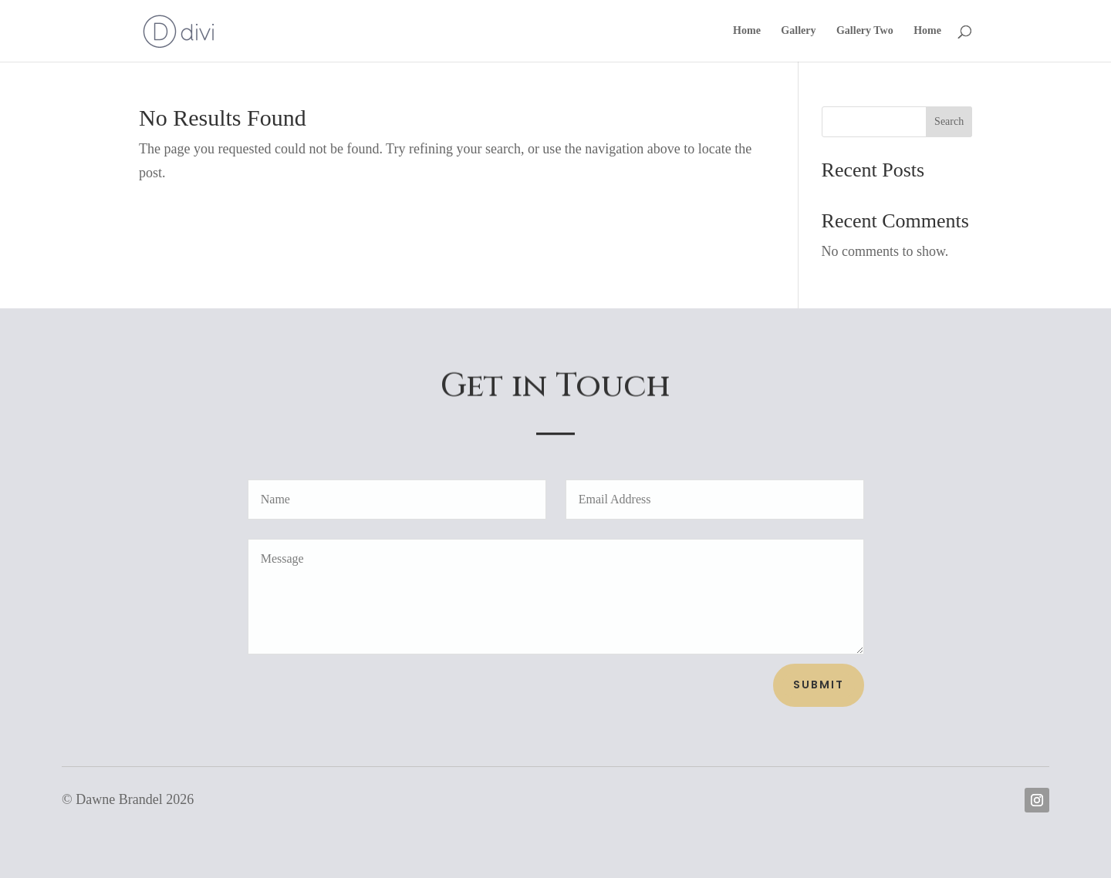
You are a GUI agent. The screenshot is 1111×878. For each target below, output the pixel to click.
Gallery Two (864, 30)
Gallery (798, 30)
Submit (818, 684)
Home (747, 30)
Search (949, 121)
